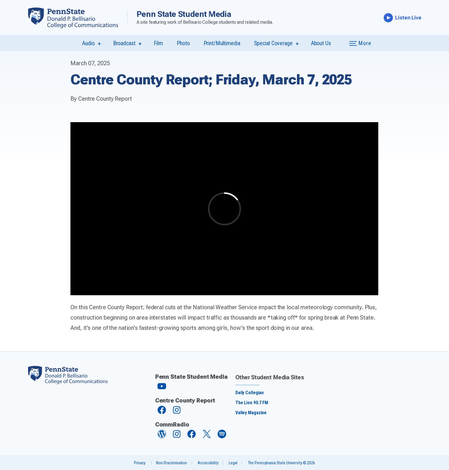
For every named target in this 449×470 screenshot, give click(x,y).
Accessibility (208, 463)
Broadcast (124, 43)
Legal (233, 463)
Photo (183, 43)
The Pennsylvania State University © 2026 (281, 463)
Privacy (139, 463)
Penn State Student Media (184, 14)
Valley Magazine (251, 412)
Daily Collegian (249, 392)
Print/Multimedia (222, 43)
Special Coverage (273, 43)
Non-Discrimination (171, 463)
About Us (321, 43)
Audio (88, 43)
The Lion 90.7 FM (251, 402)
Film (158, 43)
